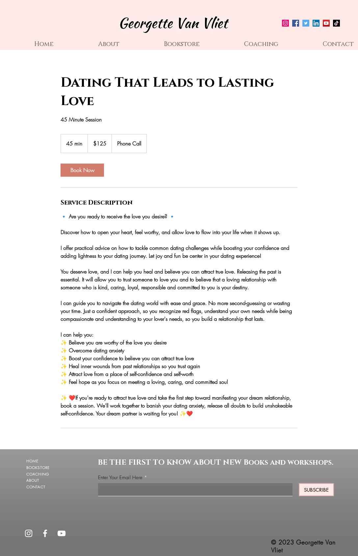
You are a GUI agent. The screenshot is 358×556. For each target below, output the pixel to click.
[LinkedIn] (316, 23)
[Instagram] (285, 23)
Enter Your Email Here (120, 477)
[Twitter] (305, 23)
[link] (82, 170)
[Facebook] (295, 23)
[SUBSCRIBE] (316, 489)
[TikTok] (336, 23)
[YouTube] (326, 23)
